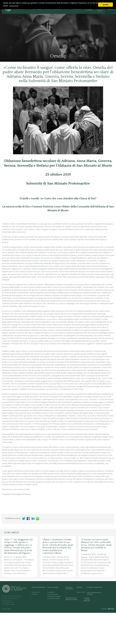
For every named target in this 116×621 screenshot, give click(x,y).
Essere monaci (52, 587)
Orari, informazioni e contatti (94, 593)
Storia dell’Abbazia (38, 587)
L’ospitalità (50, 592)
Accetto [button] (105, 4)
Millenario (87, 601)
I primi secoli (36, 592)
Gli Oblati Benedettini (54, 596)
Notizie (79, 587)
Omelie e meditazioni (94, 587)
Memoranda (81, 592)
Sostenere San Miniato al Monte (71, 598)
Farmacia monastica (69, 588)
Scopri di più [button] (14, 6)
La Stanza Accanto (53, 598)
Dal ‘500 (34, 594)
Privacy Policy (6, 608)
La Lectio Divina (52, 594)
